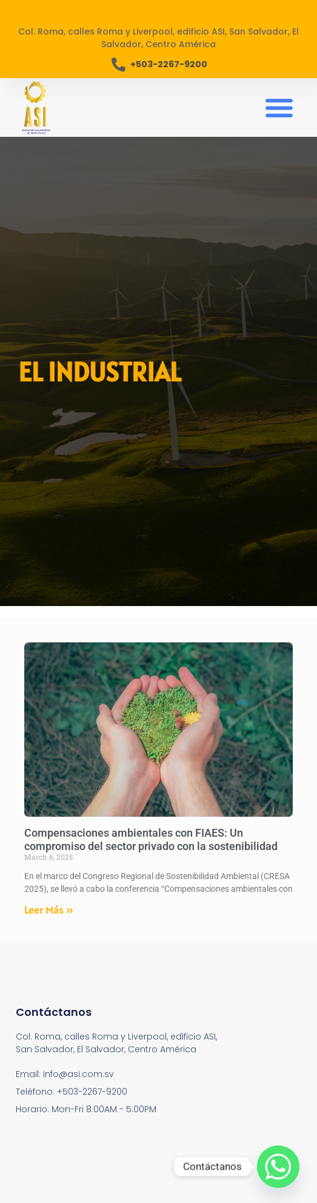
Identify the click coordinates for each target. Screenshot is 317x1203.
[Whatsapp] (278, 1166)
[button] (278, 107)
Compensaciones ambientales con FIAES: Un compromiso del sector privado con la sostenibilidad (151, 839)
